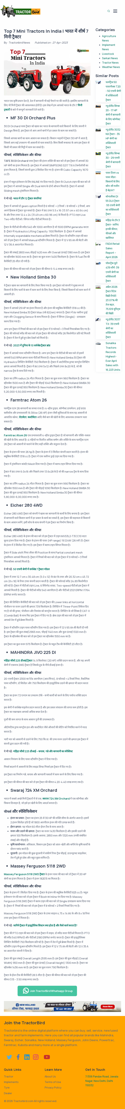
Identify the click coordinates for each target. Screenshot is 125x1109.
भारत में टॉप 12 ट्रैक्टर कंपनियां (27, 198)
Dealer (8, 1093)
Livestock (108, 54)
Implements (11, 1082)
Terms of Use (53, 1082)
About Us (50, 1076)
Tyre (7, 1087)
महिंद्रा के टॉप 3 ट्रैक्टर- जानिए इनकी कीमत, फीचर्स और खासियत (113, 229)
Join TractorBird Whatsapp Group (48, 991)
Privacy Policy (53, 1087)
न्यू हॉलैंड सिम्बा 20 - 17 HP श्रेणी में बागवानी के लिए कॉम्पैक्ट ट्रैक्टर (113, 114)
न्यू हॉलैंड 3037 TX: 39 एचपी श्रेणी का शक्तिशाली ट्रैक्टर (113, 328)
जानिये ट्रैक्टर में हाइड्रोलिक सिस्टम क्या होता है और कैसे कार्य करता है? (45, 925)
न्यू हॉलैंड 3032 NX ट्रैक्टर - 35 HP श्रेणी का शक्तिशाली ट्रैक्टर (113, 138)
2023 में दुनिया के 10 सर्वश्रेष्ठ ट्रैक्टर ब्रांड (31, 345)
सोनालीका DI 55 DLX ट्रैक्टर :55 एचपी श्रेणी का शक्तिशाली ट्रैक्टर (113, 205)
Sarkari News (110, 58)
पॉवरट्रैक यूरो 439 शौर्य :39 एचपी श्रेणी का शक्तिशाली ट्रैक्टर (112, 272)
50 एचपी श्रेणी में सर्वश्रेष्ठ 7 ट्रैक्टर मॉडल (31, 569)
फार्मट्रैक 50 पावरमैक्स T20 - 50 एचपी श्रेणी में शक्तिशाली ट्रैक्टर (113, 91)
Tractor (8, 1076)
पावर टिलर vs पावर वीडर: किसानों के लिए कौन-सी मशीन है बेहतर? (113, 181)
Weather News (111, 67)
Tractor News (110, 62)
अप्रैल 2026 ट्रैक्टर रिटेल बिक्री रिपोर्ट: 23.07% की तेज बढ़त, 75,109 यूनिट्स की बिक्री (113, 300)
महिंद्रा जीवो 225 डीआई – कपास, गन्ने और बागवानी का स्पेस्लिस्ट (43, 751)
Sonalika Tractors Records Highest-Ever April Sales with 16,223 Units (113, 356)
